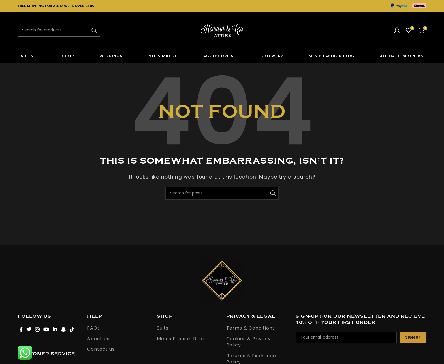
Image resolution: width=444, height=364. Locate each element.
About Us (98, 339)
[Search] (59, 30)
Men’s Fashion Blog (180, 339)
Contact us (101, 349)
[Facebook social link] (21, 329)
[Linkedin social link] (55, 329)
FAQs (93, 328)
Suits (162, 328)
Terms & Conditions (250, 328)
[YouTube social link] (46, 329)
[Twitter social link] (29, 329)
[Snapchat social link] (63, 329)
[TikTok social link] (72, 329)
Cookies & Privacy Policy (248, 342)
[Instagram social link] (37, 329)
